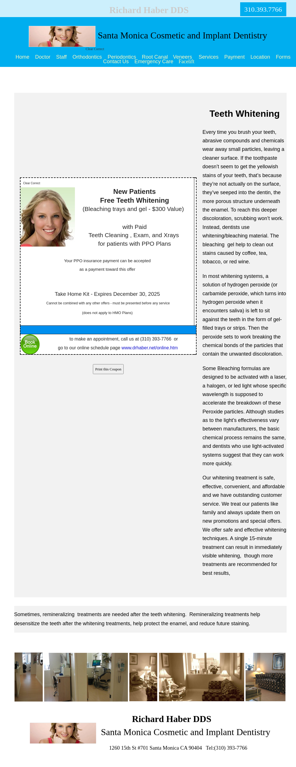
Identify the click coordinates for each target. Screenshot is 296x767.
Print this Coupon (108, 369)
